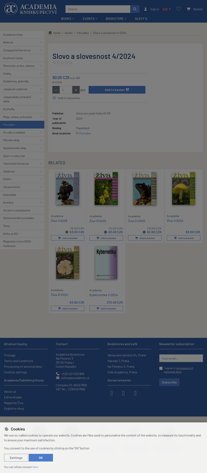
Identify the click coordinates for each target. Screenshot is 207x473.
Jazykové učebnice (15, 89)
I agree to (178, 369)
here (35, 467)
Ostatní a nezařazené (16, 210)
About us (10, 391)
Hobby (7, 73)
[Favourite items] (178, 9)
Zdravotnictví (11, 187)
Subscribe (169, 382)
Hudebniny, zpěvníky (16, 81)
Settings (16, 457)
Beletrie (8, 42)
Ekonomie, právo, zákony (18, 65)
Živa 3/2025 (97, 220)
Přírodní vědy (11, 140)
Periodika (9, 124)
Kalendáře (9, 194)
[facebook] (112, 393)
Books (68, 32)
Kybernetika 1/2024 (103, 295)
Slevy (6, 226)
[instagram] (123, 393)
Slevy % (141, 18)
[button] (167, 9)
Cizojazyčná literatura (17, 50)
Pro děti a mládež (14, 132)
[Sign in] (151, 9)
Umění (7, 179)
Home (54, 32)
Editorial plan (13, 397)
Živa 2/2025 (136, 220)
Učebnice (9, 171)
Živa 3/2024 (59, 294)
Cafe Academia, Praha (122, 372)
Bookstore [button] (114, 18)
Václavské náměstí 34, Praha (127, 355)
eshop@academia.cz (72, 378)
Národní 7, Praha (118, 361)
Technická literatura (16, 163)
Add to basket (117, 90)
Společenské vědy (14, 148)
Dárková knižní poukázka (18, 218)
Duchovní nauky (13, 58)
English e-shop (14, 408)
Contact (62, 344)
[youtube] (135, 393)
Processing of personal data (23, 366)
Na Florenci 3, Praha (121, 366)
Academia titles (13, 34)
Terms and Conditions (18, 361)
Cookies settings (15, 372)
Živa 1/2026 (59, 220)
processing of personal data (178, 369)
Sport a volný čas (14, 156)
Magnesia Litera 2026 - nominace (17, 243)
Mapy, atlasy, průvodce (17, 117)
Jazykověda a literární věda (17, 99)
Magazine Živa (13, 403)
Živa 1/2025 (175, 220)
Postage (10, 355)
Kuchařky (9, 109)
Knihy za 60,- (11, 233)
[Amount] (66, 90)
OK (41, 457)
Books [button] (66, 18)
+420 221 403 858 (70, 374)
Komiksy (8, 202)
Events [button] (88, 18)
